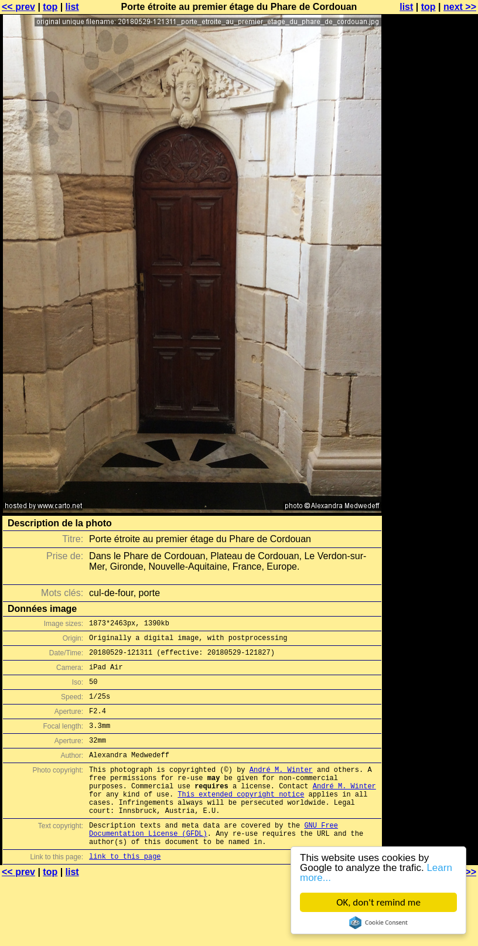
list (72, 7)
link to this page (125, 891)
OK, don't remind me (378, 902)
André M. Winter (281, 789)
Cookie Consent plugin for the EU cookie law (378, 922)
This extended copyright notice (240, 819)
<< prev (18, 7)
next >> (459, 7)
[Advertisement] (430, 151)
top (50, 7)
